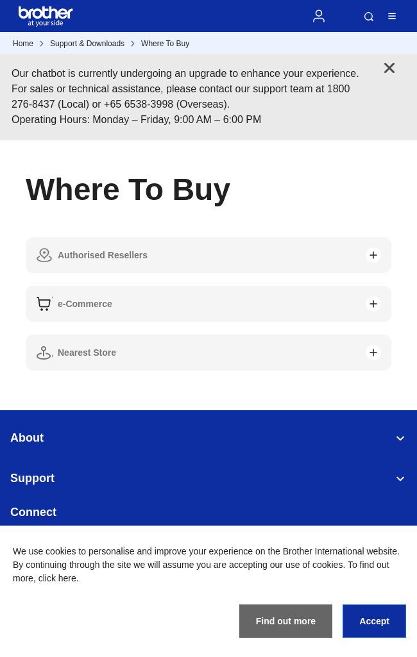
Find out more (286, 621)
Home (23, 43)
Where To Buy (165, 43)
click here (57, 578)
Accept (374, 621)
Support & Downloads (87, 43)
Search (368, 16)
